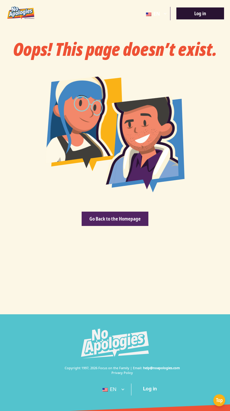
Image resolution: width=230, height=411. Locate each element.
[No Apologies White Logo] (115, 343)
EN (153, 13)
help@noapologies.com (161, 368)
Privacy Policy (122, 372)
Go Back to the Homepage (115, 218)
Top (219, 400)
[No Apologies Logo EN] (21, 13)
